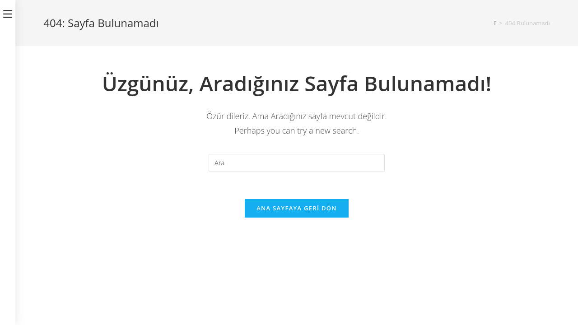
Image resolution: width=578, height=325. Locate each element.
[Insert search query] (297, 163)
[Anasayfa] (495, 23)
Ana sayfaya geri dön (296, 208)
